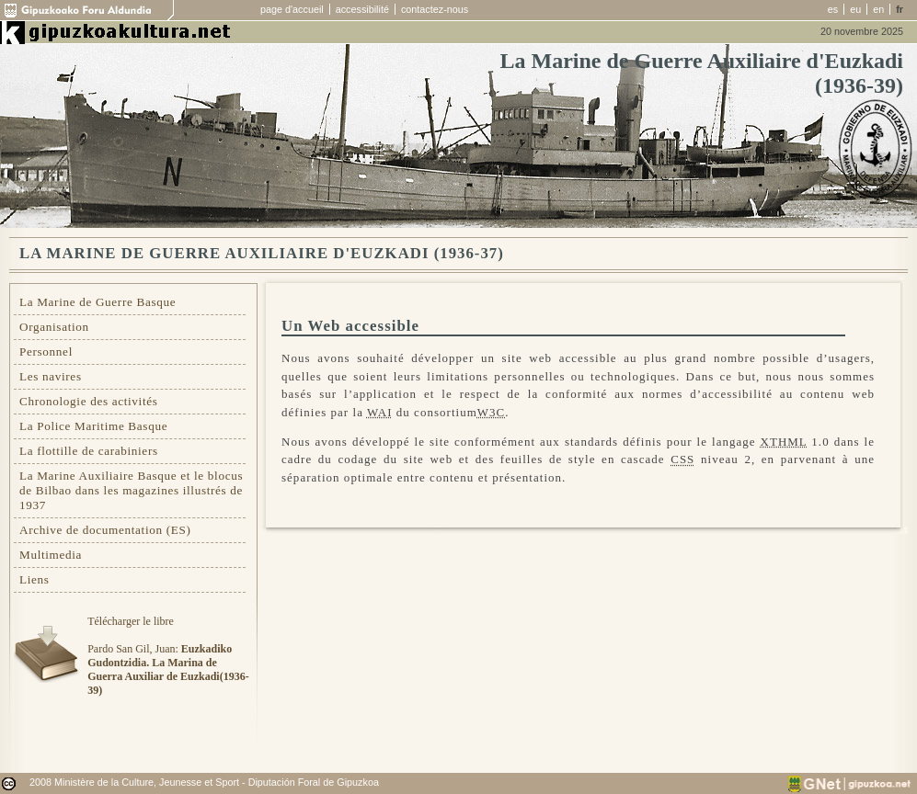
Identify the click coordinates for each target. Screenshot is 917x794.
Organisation (54, 327)
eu (855, 9)
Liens (34, 579)
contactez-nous (434, 9)
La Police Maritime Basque (93, 426)
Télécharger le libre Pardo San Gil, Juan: (167, 656)
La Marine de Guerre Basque (97, 302)
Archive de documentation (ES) (105, 530)
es (833, 9)
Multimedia (50, 554)
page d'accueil (292, 9)
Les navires (50, 376)
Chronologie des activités (88, 401)
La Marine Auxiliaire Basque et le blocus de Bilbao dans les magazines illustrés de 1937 (131, 490)
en (878, 9)
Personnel (46, 351)
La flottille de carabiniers (88, 451)
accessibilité (362, 9)
